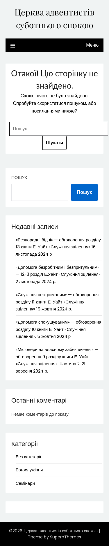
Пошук (19, 177)
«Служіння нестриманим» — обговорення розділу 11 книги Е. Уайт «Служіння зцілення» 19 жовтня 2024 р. (57, 302)
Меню (92, 45)
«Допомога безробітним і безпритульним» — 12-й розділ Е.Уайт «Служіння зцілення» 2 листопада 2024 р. (58, 274)
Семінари (25, 483)
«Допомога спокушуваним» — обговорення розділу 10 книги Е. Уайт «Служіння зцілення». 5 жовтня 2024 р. (58, 329)
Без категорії (28, 457)
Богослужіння (29, 470)
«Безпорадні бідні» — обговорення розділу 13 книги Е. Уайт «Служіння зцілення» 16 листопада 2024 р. (58, 247)
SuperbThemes (65, 537)
